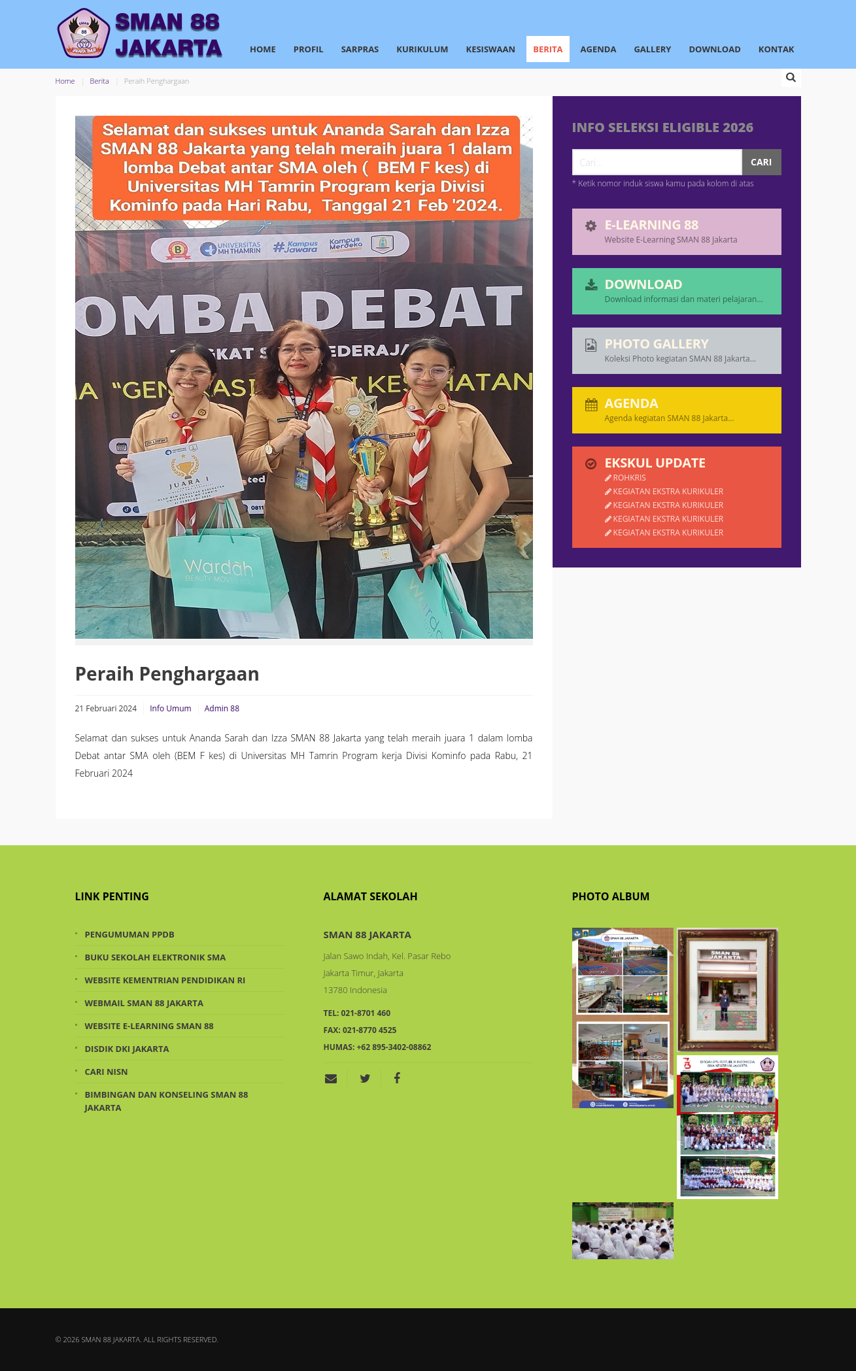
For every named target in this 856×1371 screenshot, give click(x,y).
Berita (547, 49)
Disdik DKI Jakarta (127, 1049)
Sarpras (360, 49)
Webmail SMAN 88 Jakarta (144, 1003)
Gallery (652, 49)
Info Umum (170, 708)
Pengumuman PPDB (130, 934)
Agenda (599, 49)
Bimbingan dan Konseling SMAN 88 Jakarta (166, 1101)
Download (714, 49)
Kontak (777, 49)
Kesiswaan (491, 49)
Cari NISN (106, 1071)
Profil (309, 49)
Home (263, 49)
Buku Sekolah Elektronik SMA (155, 957)
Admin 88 (222, 708)
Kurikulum (422, 49)
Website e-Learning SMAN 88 (149, 1026)
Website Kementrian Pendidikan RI (165, 980)
